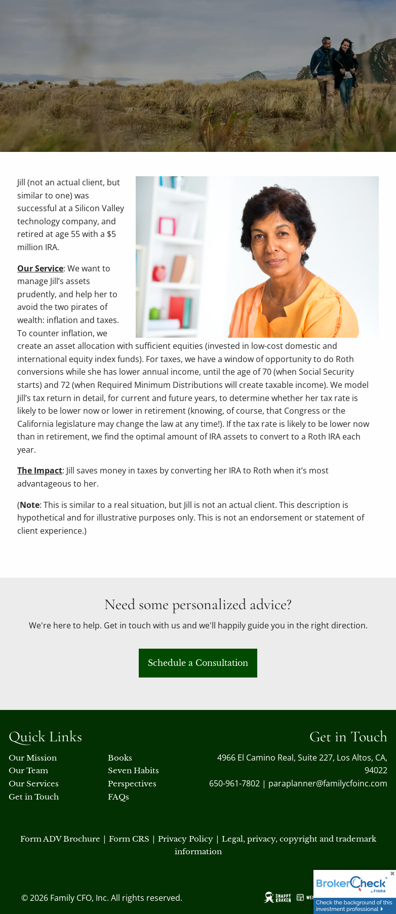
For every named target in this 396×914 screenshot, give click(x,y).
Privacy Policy (185, 839)
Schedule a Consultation (198, 663)
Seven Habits (133, 770)
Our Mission (33, 758)
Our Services (34, 783)
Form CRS (129, 839)
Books (120, 758)
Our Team (28, 770)
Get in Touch (34, 797)
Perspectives (132, 783)
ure (93, 839)
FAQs (118, 797)
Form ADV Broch (53, 839)
